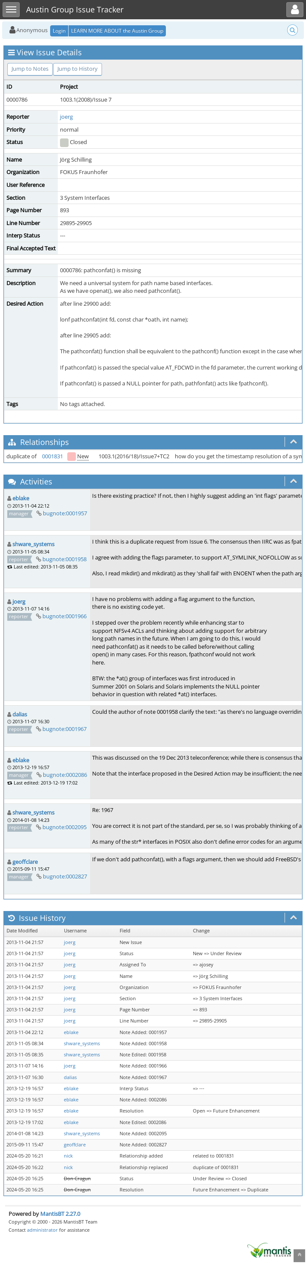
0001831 (52, 456)
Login (59, 30)
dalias (19, 714)
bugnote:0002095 (64, 827)
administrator (42, 1230)
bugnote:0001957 (65, 513)
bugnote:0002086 (65, 775)
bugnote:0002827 (65, 876)
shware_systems (33, 544)
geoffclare (25, 862)
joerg (66, 116)
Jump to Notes (30, 68)
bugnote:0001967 (64, 729)
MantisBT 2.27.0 (60, 1214)
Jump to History (77, 68)
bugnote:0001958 (64, 559)
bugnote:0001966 (64, 616)
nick (68, 1156)
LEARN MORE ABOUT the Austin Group (117, 30)
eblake (20, 498)
